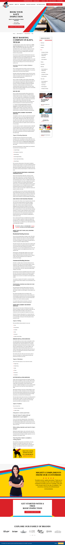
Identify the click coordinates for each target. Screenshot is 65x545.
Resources (22, 4)
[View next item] (35, 535)
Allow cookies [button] (61, 543)
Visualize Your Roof (31, 4)
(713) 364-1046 (17, 23)
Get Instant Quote (41, 4)
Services (11, 4)
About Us (17, 4)
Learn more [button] (30, 543)
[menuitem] (11, 4)
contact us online (27, 455)
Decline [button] (56, 543)
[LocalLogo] (6, 4)
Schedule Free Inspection (54, 4)
